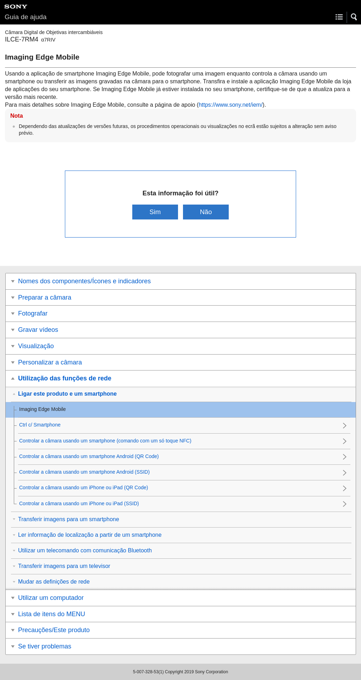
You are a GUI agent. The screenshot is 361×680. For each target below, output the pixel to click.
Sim (155, 212)
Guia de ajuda (25, 17)
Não (206, 212)
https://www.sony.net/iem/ (230, 105)
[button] (354, 17)
